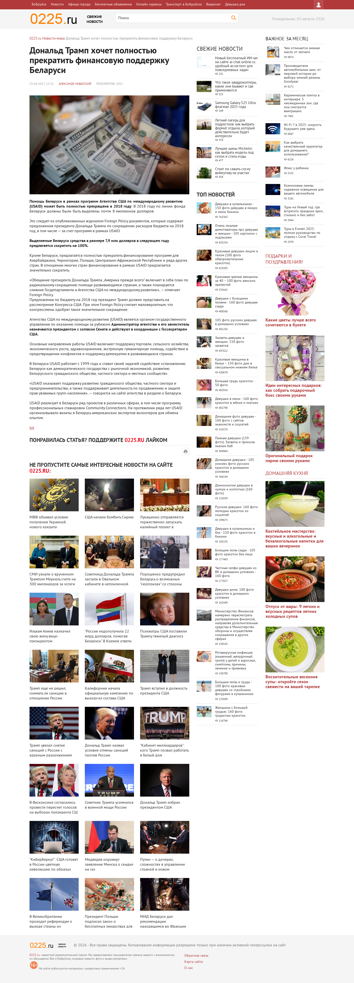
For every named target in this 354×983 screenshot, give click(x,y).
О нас (188, 968)
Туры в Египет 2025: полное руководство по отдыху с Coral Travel (302, 233)
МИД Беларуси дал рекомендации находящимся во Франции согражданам (163, 924)
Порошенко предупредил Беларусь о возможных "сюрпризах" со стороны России (162, 582)
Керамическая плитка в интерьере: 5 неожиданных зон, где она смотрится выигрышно (302, 103)
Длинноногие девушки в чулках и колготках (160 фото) (234, 490)
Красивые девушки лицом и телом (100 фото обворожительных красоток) (236, 257)
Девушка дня (235, 4)
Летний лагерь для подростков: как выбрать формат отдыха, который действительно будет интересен (235, 128)
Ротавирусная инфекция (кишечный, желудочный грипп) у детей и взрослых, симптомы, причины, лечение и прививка (235, 661)
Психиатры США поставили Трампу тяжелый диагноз (163, 634)
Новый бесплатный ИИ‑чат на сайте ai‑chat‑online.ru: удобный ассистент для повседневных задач (236, 64)
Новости (57, 4)
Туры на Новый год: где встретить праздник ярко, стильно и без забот (303, 211)
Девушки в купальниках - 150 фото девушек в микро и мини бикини (236, 208)
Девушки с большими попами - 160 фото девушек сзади (236, 303)
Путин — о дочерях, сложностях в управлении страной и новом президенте (162, 867)
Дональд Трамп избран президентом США (160, 805)
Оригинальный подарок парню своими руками (289, 458)
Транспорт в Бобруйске (184, 4)
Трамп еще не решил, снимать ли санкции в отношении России (48, 693)
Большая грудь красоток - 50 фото (235, 383)
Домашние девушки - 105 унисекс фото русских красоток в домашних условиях (234, 466)
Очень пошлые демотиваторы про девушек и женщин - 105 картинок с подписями (236, 232)
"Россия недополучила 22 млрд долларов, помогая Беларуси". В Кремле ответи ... (108, 639)
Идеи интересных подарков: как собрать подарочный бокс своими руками (294, 390)
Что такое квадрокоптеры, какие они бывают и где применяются (236, 86)
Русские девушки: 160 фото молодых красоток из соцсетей (236, 511)
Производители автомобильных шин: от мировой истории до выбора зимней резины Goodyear (302, 74)
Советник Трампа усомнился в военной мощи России (109, 805)
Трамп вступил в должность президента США (163, 691)
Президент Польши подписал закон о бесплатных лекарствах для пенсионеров (109, 924)
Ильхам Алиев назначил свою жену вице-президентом (50, 636)
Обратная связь (196, 956)
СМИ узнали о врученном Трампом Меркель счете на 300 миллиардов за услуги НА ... (53, 582)
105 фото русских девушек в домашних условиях (236, 322)
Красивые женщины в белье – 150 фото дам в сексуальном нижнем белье (236, 364)
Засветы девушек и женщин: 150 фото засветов (229, 342)
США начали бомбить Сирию (109, 517)
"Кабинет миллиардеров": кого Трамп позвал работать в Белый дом (164, 750)
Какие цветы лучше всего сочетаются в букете (291, 323)
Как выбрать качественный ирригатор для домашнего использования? (303, 149)
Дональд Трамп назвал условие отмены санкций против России (106, 750)
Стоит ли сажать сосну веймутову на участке (232, 171)
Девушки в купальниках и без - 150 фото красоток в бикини (235, 533)
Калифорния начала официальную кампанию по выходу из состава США (109, 693)
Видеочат (213, 4)
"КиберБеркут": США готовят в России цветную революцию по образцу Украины (54, 867)
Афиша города (79, 4)
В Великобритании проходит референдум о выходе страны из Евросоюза (51, 924)
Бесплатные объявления (113, 4)
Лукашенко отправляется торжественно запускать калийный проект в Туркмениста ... (162, 525)
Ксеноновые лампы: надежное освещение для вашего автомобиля (304, 190)
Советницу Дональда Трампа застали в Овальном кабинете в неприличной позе (109, 582)
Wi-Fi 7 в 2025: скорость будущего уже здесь (303, 127)
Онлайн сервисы (149, 4)
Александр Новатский (75, 84)
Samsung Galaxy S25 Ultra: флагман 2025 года (235, 105)
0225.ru (35, 955)
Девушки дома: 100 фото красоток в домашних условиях (234, 594)
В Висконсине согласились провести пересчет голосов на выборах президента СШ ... (54, 810)
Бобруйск (39, 4)
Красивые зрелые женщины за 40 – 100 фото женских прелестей (236, 281)
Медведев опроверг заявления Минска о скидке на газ (109, 864)
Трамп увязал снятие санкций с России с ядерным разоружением (51, 750)
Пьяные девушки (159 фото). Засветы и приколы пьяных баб (235, 442)
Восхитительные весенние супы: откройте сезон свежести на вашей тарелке (293, 682)
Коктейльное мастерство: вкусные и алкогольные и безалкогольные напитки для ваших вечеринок (295, 539)
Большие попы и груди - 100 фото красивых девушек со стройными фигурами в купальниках (234, 688)
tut (32, 427)
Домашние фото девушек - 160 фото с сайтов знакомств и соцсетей (235, 421)
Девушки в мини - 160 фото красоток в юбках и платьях (236, 401)
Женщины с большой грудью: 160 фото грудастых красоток (231, 712)
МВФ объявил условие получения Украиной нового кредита (49, 522)
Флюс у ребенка (296, 168)
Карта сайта (193, 962)
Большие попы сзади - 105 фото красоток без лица (235, 552)
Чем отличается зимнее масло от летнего (302, 50)
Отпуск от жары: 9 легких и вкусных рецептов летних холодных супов (293, 612)
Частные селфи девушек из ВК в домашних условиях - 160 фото (235, 572)
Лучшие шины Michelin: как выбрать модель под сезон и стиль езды (234, 153)
